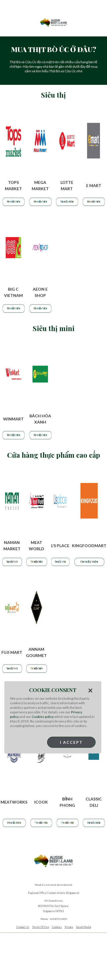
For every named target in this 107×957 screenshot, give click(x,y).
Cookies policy (43, 716)
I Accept (71, 742)
